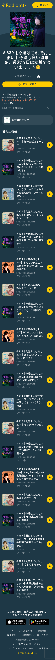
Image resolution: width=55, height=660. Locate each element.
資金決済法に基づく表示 (27, 639)
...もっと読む (8, 103)
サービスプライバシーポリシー (27, 644)
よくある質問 (25, 630)
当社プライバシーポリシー (20, 648)
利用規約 (43, 648)
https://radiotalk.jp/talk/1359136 (19, 100)
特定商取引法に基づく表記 (35, 635)
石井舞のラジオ (23, 76)
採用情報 (11, 635)
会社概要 (42, 630)
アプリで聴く (27, 84)
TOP (11, 630)
